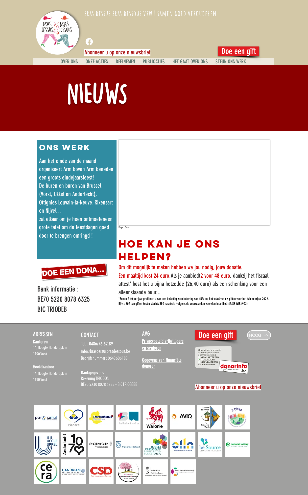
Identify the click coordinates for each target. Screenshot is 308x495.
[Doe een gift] (238, 51)
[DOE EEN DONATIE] (74, 271)
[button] (231, 61)
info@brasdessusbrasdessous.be (105, 351)
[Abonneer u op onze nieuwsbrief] (117, 52)
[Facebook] (89, 41)
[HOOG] (259, 335)
